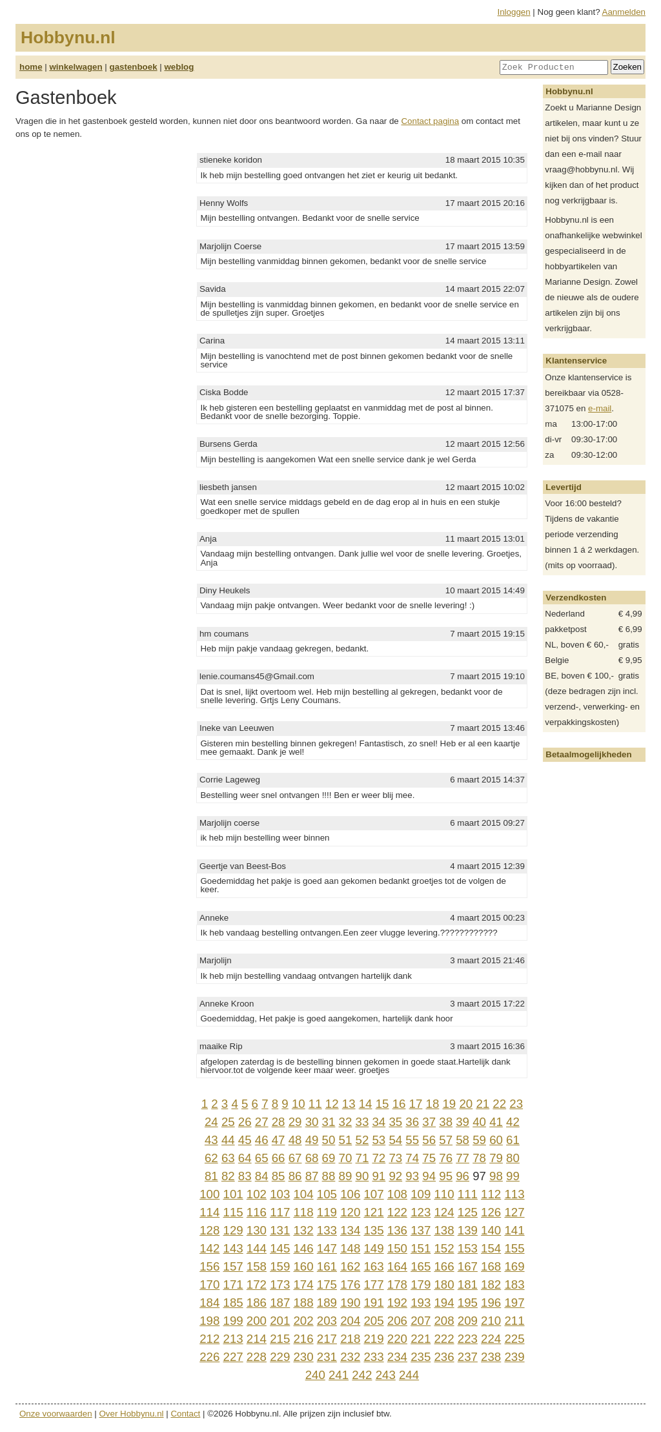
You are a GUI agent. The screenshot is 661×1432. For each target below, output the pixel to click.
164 (397, 1266)
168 (491, 1266)
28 (278, 1122)
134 (350, 1230)
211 (514, 1320)
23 (516, 1103)
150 (397, 1248)
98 (496, 1176)
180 (444, 1284)
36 (412, 1122)
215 (280, 1338)
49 (312, 1140)
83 (245, 1176)
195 (468, 1302)
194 (444, 1302)
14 (365, 1103)
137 (421, 1230)
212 (209, 1338)
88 (329, 1176)
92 (395, 1176)
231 (327, 1357)
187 (280, 1302)
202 (303, 1320)
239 (514, 1357)
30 (312, 1122)
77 (462, 1158)
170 (209, 1284)
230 (303, 1357)
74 (412, 1158)
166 (444, 1266)
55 (412, 1140)
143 (233, 1248)
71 (362, 1158)
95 (446, 1176)
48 (295, 1140)
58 (462, 1140)
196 (491, 1302)
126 (491, 1212)
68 (312, 1158)
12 (332, 1103)
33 (362, 1122)
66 (278, 1158)
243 (386, 1375)
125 (468, 1212)
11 (315, 1103)
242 (362, 1375)
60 (496, 1140)
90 (362, 1176)
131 (280, 1230)
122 (397, 1212)
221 (421, 1338)
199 (233, 1320)
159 (280, 1266)
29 (295, 1122)
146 (303, 1248)
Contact (185, 1413)
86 (295, 1176)
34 (378, 1122)
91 (378, 1176)
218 (350, 1338)
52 (362, 1140)
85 (278, 1176)
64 (245, 1158)
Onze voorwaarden (55, 1413)
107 (373, 1194)
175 (327, 1284)
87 (312, 1176)
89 (345, 1176)
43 (211, 1140)
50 (329, 1140)
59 (479, 1140)
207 (421, 1320)
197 (514, 1302)
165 (421, 1266)
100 (209, 1194)
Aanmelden (624, 12)
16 (399, 1103)
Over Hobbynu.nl (131, 1413)
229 (280, 1357)
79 (496, 1158)
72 (378, 1158)
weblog (179, 67)
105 (327, 1194)
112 (491, 1194)
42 (513, 1122)
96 (462, 1176)
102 (257, 1194)
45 (245, 1140)
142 (209, 1248)
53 (378, 1140)
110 (444, 1194)
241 (339, 1375)
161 (327, 1266)
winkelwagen (75, 67)
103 (280, 1194)
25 (228, 1122)
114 (209, 1212)
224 (491, 1338)
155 (514, 1248)
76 (446, 1158)
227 (233, 1357)
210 (491, 1320)
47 (278, 1140)
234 (397, 1357)
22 (499, 1103)
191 (373, 1302)
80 (513, 1158)
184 (209, 1302)
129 (233, 1230)
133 (327, 1230)
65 (262, 1158)
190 (350, 1302)
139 (468, 1230)
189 (327, 1302)
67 (295, 1158)
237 (468, 1357)
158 (257, 1266)
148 (350, 1248)
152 (444, 1248)
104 (303, 1194)
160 (303, 1266)
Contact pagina (430, 121)
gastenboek (134, 67)
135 (373, 1230)
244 (409, 1375)
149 (373, 1248)
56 (429, 1140)
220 (397, 1338)
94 (429, 1176)
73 (395, 1158)
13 (349, 1103)
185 (233, 1302)
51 (345, 1140)
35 (395, 1122)
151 (421, 1248)
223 (468, 1338)
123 (421, 1212)
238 (491, 1357)
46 (262, 1140)
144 (257, 1248)
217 (327, 1338)
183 (514, 1284)
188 (303, 1302)
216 (303, 1338)
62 (211, 1158)
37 (429, 1122)
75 (429, 1158)
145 (280, 1248)
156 (209, 1266)
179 (421, 1284)
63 (228, 1158)
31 (329, 1122)
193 (421, 1302)
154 (491, 1248)
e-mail (599, 408)
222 (444, 1338)
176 (350, 1284)
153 (468, 1248)
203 (327, 1320)
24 (211, 1122)
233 (373, 1357)
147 (327, 1248)
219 (373, 1338)
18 (433, 1103)
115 (233, 1212)
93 (412, 1176)
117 (280, 1212)
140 (491, 1230)
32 (345, 1122)
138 (444, 1230)
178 (397, 1284)
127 (514, 1212)
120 (350, 1212)
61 (513, 1140)
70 (345, 1158)
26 (245, 1122)
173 (280, 1284)
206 (397, 1320)
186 (257, 1302)
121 (373, 1212)
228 (257, 1357)
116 (257, 1212)
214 (257, 1338)
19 (449, 1103)
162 (350, 1266)
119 (327, 1212)
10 (298, 1103)
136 (397, 1230)
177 (373, 1284)
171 (233, 1284)
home (31, 67)
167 (468, 1266)
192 (397, 1302)
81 (211, 1176)
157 (233, 1266)
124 (444, 1212)
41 (496, 1122)
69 (329, 1158)
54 (395, 1140)
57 (446, 1140)
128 (209, 1230)
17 (416, 1103)
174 (303, 1284)
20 (466, 1103)
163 (373, 1266)
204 (350, 1320)
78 (479, 1158)
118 (303, 1212)
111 (468, 1194)
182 (491, 1284)
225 (514, 1338)
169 (514, 1266)
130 (257, 1230)
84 (262, 1176)
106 (350, 1194)
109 (421, 1194)
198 (209, 1320)
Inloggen (514, 12)
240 (315, 1375)
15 (382, 1103)
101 (233, 1194)
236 (444, 1357)
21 (482, 1103)
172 (257, 1284)
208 (444, 1320)
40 (479, 1122)
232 (350, 1357)
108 (397, 1194)
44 (228, 1140)
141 (514, 1230)
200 (257, 1320)
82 (228, 1176)
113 (514, 1194)
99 (513, 1176)
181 (468, 1284)
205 (373, 1320)
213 (233, 1338)
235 (421, 1357)
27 (262, 1122)
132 (303, 1230)
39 (462, 1122)
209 (468, 1320)
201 (280, 1320)
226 (209, 1357)
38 (446, 1122)
